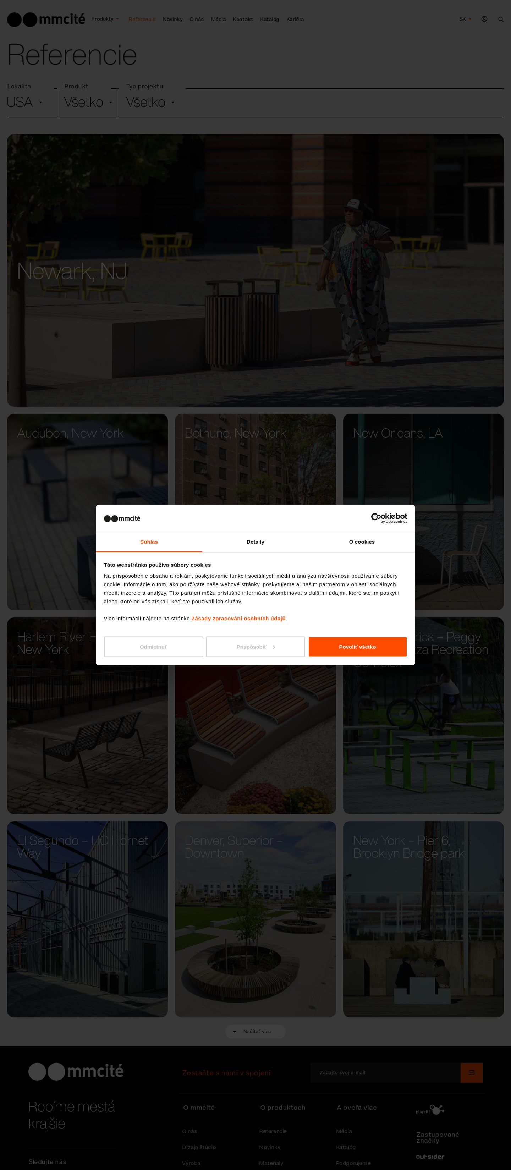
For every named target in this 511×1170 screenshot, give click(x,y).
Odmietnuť (153, 647)
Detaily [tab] (255, 541)
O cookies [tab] (362, 541)
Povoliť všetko (357, 647)
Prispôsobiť (255, 647)
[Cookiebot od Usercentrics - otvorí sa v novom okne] (376, 518)
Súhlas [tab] (149, 541)
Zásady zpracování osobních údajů (239, 618)
